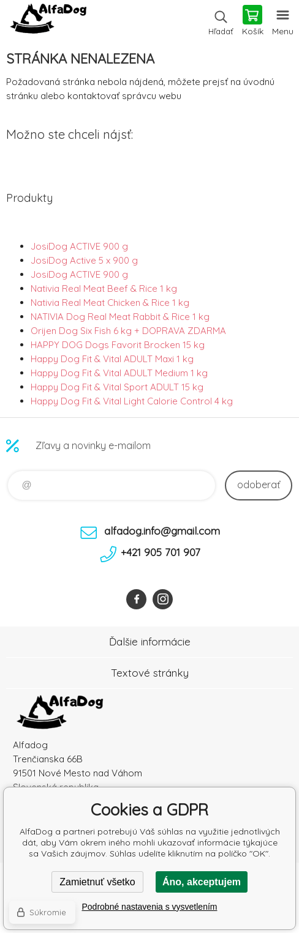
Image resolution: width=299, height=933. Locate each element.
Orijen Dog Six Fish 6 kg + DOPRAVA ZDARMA (128, 330)
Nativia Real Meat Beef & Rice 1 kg (104, 288)
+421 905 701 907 (160, 552)
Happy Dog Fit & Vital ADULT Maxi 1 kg (112, 359)
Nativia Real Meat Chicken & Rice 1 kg (110, 302)
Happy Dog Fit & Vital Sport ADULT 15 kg (117, 387)
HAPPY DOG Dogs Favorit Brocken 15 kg (118, 345)
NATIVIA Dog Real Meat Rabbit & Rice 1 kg (120, 316)
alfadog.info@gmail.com (162, 530)
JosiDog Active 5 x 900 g (84, 260)
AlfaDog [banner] (48, 21)
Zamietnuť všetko (97, 882)
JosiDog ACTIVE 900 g (79, 246)
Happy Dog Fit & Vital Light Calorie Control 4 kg (132, 401)
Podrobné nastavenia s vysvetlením (149, 907)
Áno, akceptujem (201, 882)
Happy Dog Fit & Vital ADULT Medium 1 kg (119, 373)
